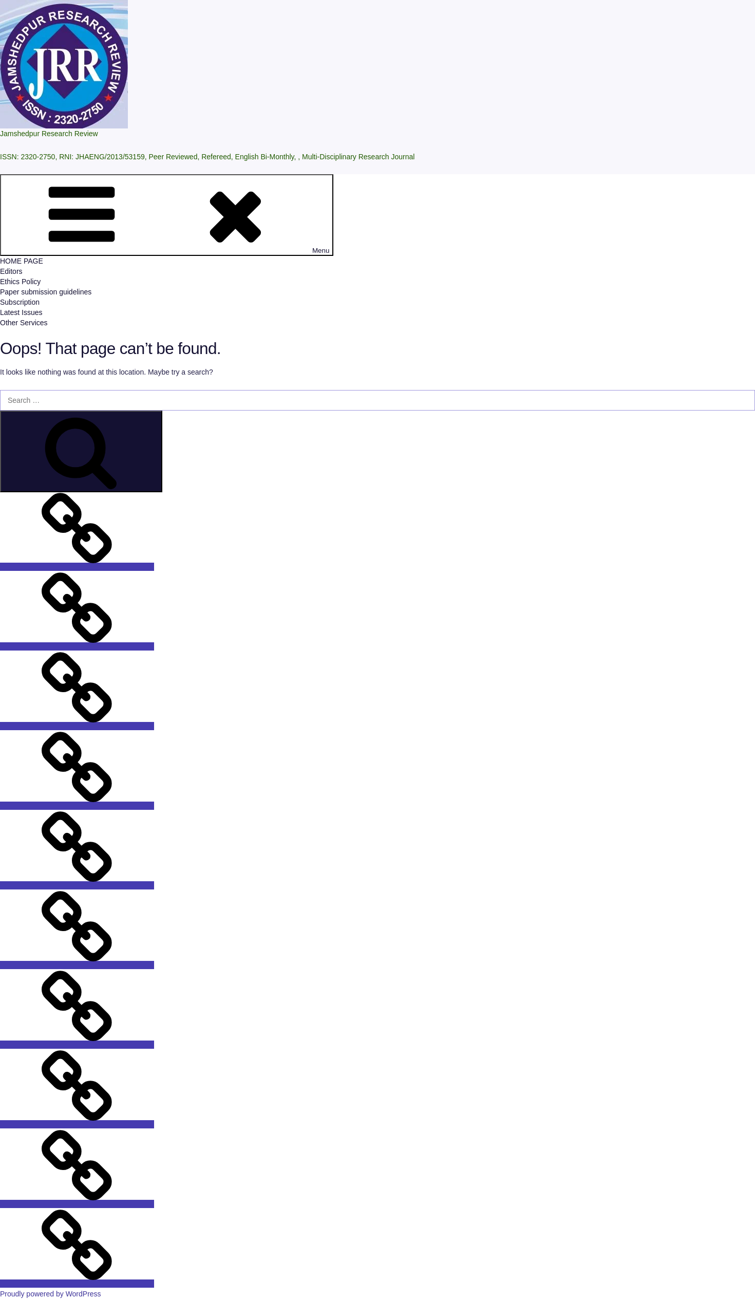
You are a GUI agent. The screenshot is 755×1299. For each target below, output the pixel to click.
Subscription (20, 302)
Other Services (24, 323)
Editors (11, 271)
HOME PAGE (21, 261)
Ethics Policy (20, 281)
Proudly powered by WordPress (50, 1294)
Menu (166, 215)
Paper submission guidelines (45, 292)
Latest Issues (21, 312)
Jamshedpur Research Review (49, 133)
